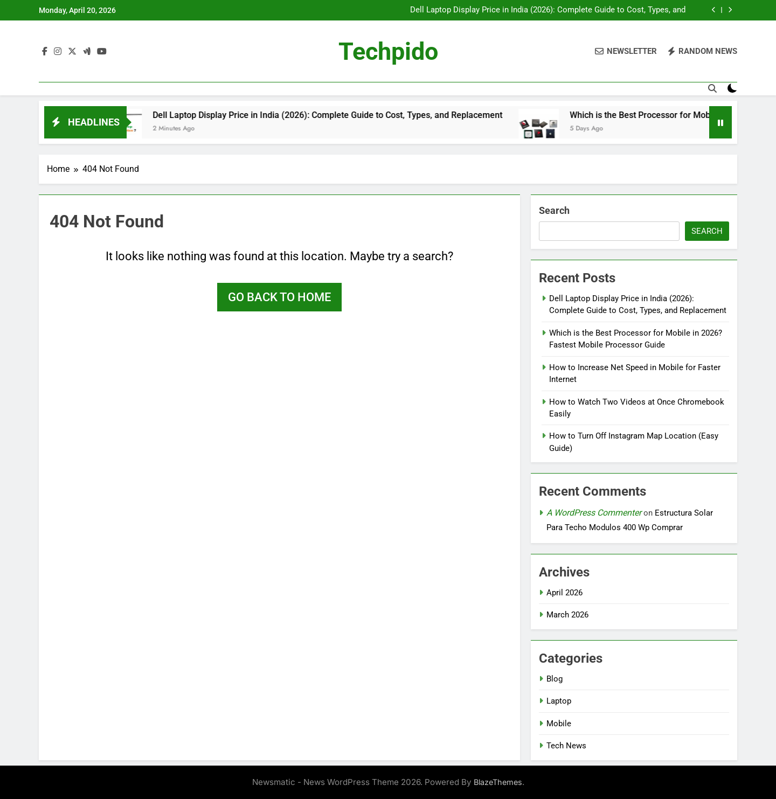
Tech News (566, 746)
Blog (554, 679)
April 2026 (564, 592)
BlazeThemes (498, 782)
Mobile (558, 723)
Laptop (558, 701)
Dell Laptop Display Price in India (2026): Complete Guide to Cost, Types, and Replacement (547, 10)
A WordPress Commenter (593, 513)
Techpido (388, 51)
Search (554, 210)
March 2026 (567, 615)
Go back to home (279, 297)
